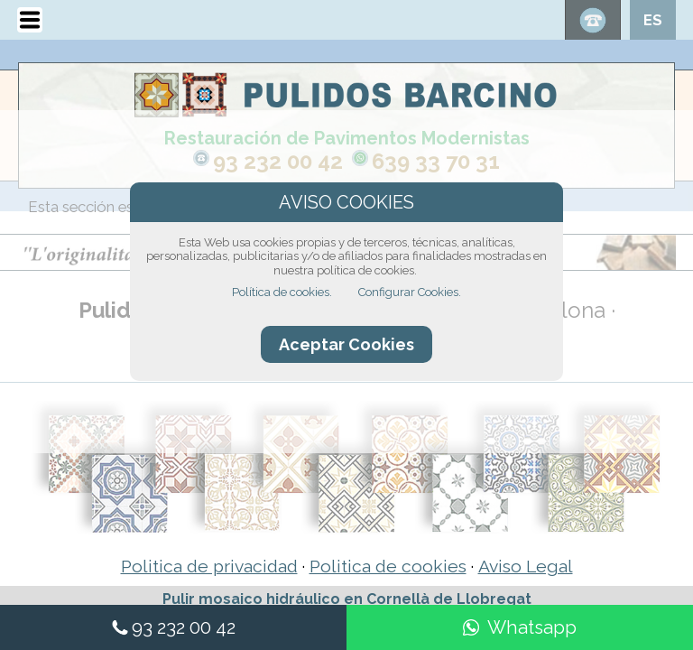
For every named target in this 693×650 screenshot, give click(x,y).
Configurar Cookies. (409, 292)
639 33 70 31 (436, 161)
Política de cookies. (282, 292)
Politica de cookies (388, 566)
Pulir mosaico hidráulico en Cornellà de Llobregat (346, 599)
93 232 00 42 (278, 161)
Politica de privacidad (209, 566)
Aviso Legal (525, 566)
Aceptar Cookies (346, 344)
